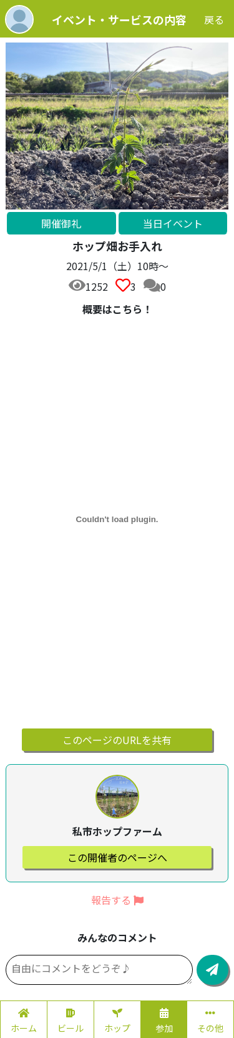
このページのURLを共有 (117, 739)
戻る (214, 19)
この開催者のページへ (117, 857)
